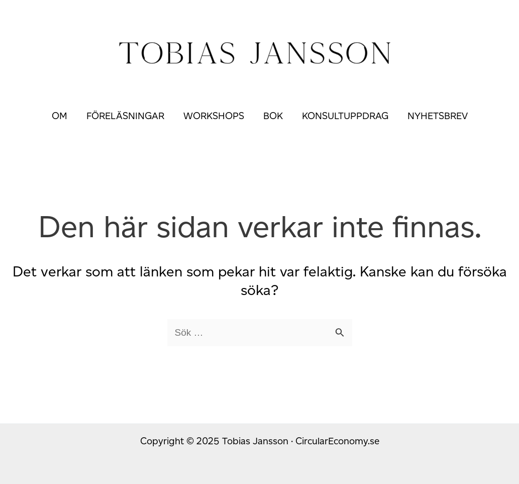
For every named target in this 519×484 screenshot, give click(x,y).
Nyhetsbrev (437, 116)
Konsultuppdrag (345, 116)
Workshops (213, 116)
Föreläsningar (125, 116)
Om (59, 116)
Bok (273, 116)
